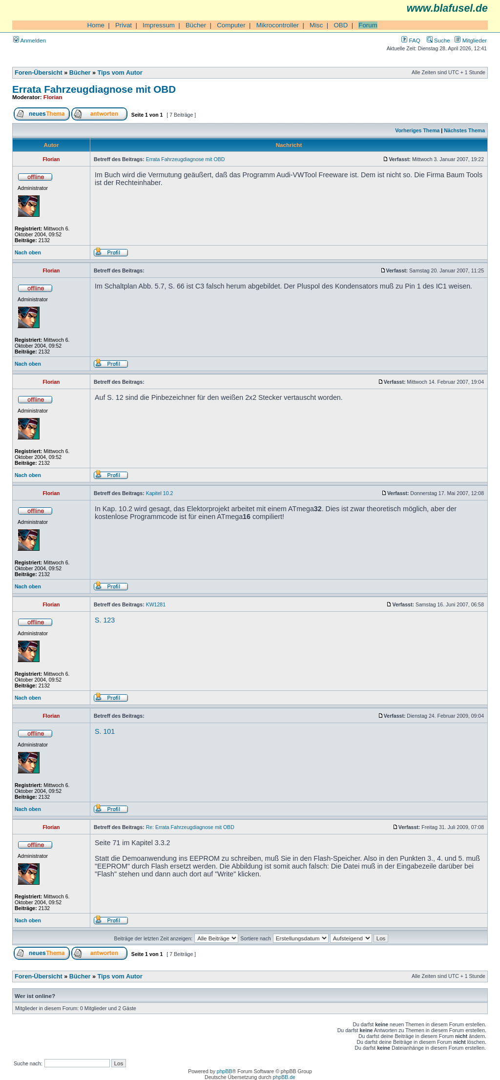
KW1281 (156, 604)
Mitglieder (471, 40)
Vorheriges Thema (417, 130)
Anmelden (29, 40)
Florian (52, 97)
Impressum (159, 25)
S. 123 (105, 620)
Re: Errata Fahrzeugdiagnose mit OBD (190, 827)
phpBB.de (284, 1077)
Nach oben (28, 252)
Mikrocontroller (277, 25)
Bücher (196, 25)
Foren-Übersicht (38, 72)
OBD (340, 25)
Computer (231, 25)
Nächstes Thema (464, 130)
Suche (438, 40)
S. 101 (105, 731)
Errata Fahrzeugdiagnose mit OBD (94, 89)
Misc (316, 25)
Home (95, 25)
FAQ (410, 40)
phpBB (224, 1071)
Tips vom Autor (120, 72)
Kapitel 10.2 (159, 493)
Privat (123, 25)
